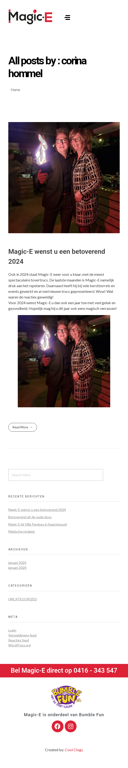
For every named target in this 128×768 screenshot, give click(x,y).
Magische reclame (21, 531)
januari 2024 (17, 563)
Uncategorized (22, 599)
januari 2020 (17, 568)
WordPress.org (19, 645)
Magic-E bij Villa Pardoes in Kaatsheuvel (37, 524)
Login (12, 630)
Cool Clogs (74, 749)
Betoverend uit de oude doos (30, 517)
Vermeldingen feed (22, 635)
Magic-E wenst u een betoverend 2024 (37, 510)
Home (15, 89)
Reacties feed (18, 640)
